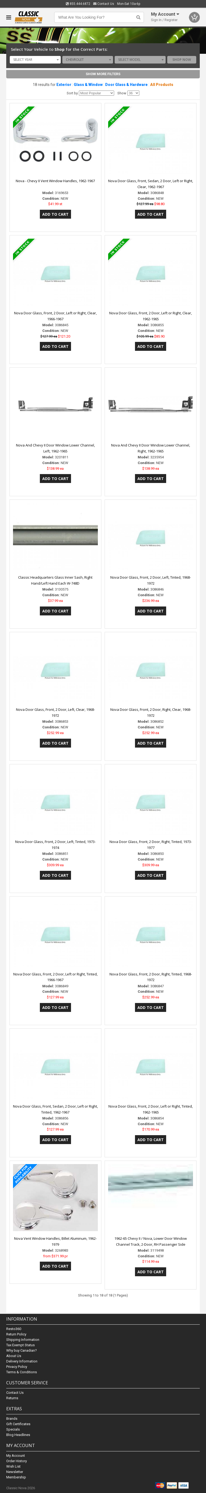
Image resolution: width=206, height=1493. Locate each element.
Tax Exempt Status (20, 1345)
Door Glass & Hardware (126, 84)
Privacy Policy (16, 1367)
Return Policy (16, 1334)
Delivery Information (21, 1361)
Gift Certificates (18, 1424)
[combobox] (35, 60)
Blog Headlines (18, 1435)
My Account (15, 1456)
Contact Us (103, 4)
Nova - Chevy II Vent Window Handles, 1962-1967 (55, 180)
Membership (16, 1477)
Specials (13, 1429)
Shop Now (181, 59)
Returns (12, 1398)
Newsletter (14, 1472)
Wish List (13, 1466)
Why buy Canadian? (21, 1350)
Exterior (63, 84)
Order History (16, 1461)
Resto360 (13, 1329)
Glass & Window (88, 84)
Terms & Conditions (21, 1372)
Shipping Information (22, 1340)
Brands (11, 1419)
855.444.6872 (78, 4)
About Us (13, 1356)
